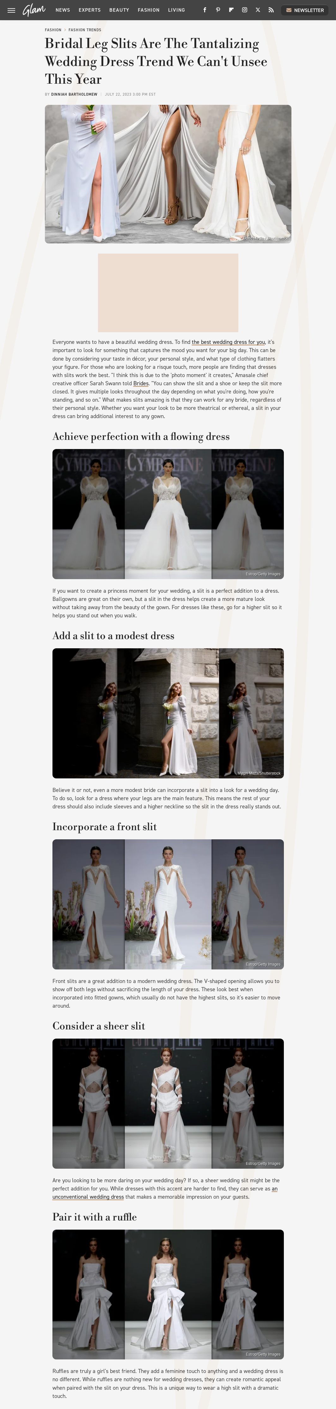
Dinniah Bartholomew (74, 94)
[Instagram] (244, 12)
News (63, 10)
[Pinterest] (218, 12)
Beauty (119, 10)
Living (176, 10)
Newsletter (304, 10)
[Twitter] (257, 12)
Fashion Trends (85, 30)
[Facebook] (204, 12)
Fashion (149, 10)
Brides (141, 383)
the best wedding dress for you (228, 342)
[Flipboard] (231, 12)
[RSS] (271, 12)
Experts (90, 10)
